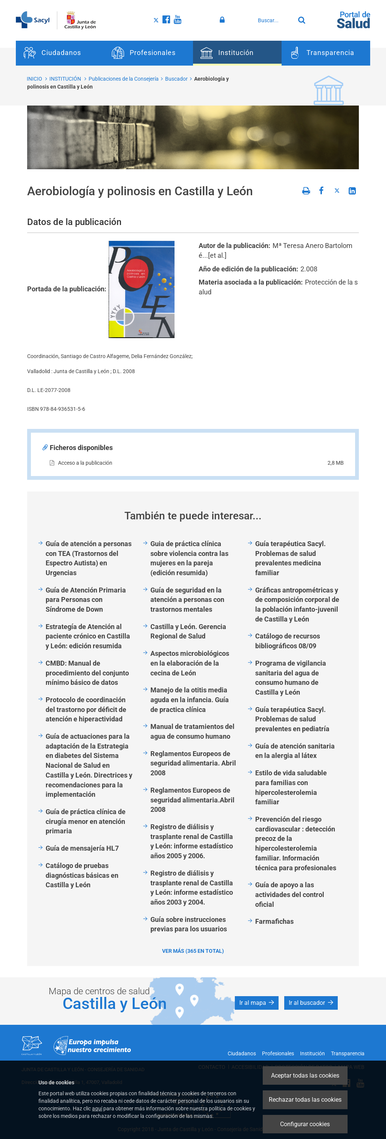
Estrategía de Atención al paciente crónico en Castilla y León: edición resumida (88, 636)
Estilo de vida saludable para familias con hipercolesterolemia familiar (291, 787)
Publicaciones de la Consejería (124, 79)
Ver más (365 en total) (193, 951)
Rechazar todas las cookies (305, 1099)
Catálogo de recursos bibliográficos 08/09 (287, 641)
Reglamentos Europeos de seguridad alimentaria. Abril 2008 (193, 763)
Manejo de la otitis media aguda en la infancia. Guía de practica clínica (189, 699)
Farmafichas (274, 921)
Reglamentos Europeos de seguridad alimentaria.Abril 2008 (192, 799)
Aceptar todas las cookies (305, 1075)
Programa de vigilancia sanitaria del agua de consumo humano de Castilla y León (290, 677)
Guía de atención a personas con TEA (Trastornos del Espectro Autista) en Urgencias (89, 558)
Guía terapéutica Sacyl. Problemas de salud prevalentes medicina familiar (290, 558)
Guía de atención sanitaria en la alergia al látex (295, 751)
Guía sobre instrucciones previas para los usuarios (188, 924)
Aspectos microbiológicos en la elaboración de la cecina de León (189, 663)
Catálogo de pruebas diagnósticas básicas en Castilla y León (82, 875)
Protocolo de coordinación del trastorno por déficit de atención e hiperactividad (86, 709)
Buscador (176, 79)
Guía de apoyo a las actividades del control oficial (289, 894)
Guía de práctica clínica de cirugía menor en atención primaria (86, 821)
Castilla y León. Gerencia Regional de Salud (188, 631)
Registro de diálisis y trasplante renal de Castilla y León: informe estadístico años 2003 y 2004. (191, 887)
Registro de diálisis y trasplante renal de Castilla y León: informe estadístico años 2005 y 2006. (191, 841)
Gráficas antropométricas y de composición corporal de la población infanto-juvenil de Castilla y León (297, 604)
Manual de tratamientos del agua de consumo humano (192, 731)
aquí (97, 1108)
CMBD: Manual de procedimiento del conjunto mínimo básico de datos (87, 672)
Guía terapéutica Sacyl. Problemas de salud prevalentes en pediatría (292, 719)
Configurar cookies (305, 1124)
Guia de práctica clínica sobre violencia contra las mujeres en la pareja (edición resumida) (189, 558)
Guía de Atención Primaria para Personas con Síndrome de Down (86, 599)
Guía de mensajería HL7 (82, 848)
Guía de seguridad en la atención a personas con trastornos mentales (187, 599)
